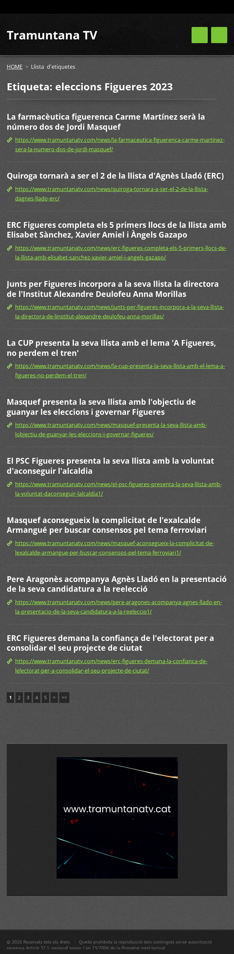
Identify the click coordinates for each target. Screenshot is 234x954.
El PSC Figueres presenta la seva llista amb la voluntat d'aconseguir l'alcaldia (110, 465)
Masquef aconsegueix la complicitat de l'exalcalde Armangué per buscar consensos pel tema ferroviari (107, 525)
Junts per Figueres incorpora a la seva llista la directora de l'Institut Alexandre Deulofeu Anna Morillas (113, 288)
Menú (219, 35)
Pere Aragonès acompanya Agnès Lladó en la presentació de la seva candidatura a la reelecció (117, 584)
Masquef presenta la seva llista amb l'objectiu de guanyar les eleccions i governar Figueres (101, 406)
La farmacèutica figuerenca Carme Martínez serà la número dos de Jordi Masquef (106, 121)
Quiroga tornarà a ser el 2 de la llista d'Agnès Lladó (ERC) (115, 175)
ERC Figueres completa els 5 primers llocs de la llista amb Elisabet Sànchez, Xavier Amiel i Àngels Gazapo (117, 229)
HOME (15, 66)
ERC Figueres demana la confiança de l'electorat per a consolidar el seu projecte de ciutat (110, 643)
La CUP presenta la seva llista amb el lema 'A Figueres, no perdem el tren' (111, 347)
